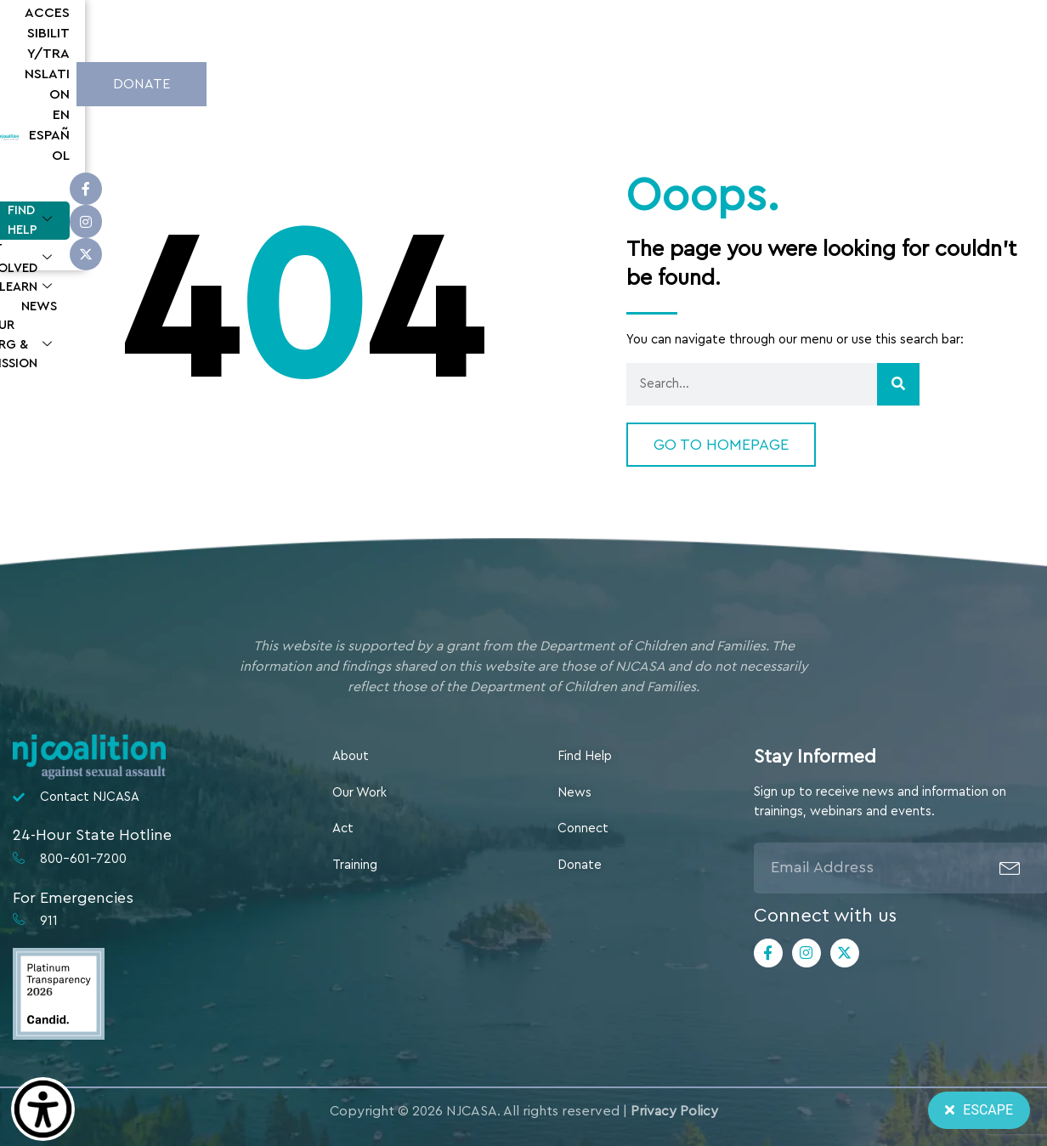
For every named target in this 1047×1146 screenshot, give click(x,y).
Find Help (358, 82)
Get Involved (478, 82)
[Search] (898, 384)
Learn (586, 82)
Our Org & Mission (773, 82)
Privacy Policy (674, 1111)
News (661, 81)
